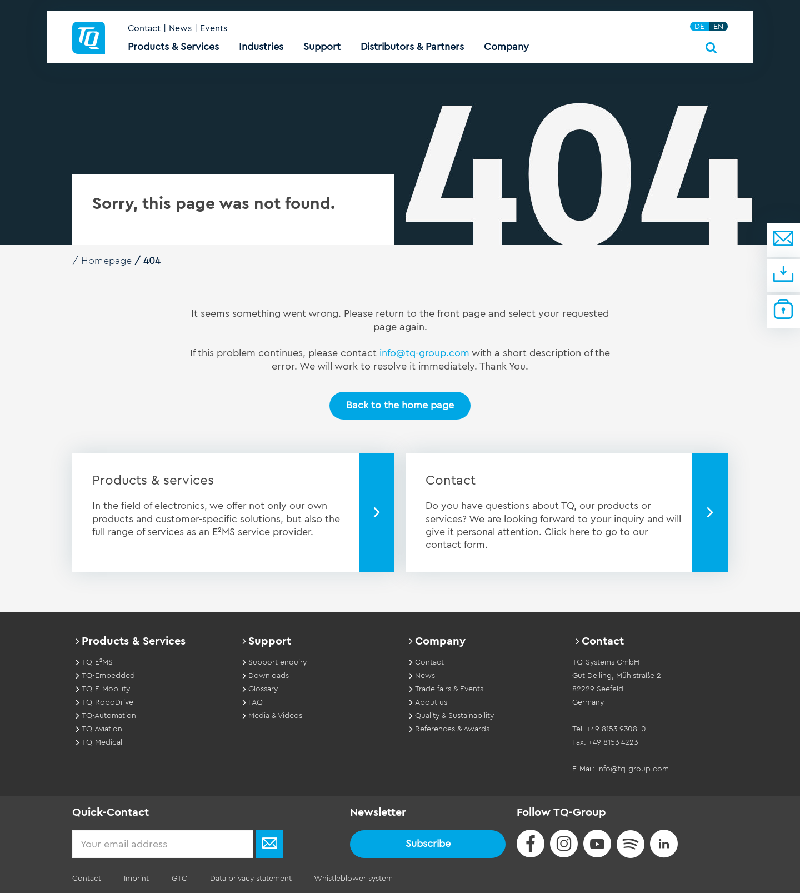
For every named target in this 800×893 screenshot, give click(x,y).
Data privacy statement (249, 878)
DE (699, 27)
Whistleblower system (351, 878)
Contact (144, 28)
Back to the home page (400, 405)
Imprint (135, 878)
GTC (178, 878)
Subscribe (428, 844)
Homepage (106, 261)
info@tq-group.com (424, 353)
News (180, 28)
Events (213, 28)
